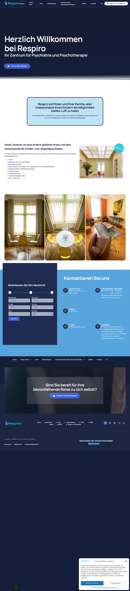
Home (22, 3)
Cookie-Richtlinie (96, 587)
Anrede (34, 311)
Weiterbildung (51, 3)
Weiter (14, 319)
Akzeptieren (92, 583)
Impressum (113, 587)
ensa (41, 3)
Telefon (34, 304)
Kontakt (93, 3)
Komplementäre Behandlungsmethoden (69, 3)
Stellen (84, 3)
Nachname (12, 298)
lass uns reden (17, 66)
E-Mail (10, 304)
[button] (126, 561)
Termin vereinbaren (116, 3)
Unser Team (32, 3)
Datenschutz (105, 587)
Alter (10, 311)
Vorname (35, 298)
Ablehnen (115, 583)
